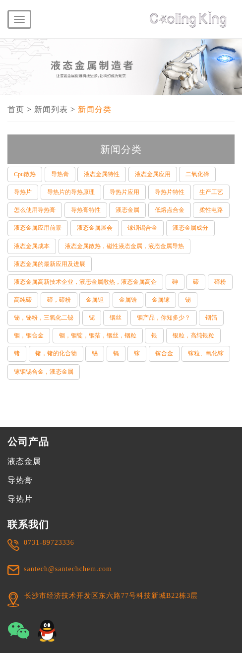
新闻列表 (51, 109)
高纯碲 (23, 299)
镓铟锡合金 (142, 227)
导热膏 (60, 174)
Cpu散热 (25, 174)
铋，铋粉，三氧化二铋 (43, 317)
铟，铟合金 (29, 335)
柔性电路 (211, 209)
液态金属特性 (102, 174)
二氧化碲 (197, 174)
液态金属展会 (95, 227)
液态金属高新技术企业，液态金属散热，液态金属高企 (85, 281)
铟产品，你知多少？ (163, 317)
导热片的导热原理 (71, 192)
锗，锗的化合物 (56, 353)
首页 (15, 109)
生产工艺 (211, 192)
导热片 (23, 192)
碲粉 (220, 281)
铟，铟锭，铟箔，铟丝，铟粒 (97, 335)
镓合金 (164, 353)
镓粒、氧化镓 (206, 353)
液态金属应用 (153, 174)
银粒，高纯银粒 (193, 335)
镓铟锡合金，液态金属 (43, 371)
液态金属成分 (190, 227)
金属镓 (161, 299)
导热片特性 (169, 192)
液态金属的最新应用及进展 (49, 264)
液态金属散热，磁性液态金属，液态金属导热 (124, 246)
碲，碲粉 (59, 299)
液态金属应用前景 (37, 227)
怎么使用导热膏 (35, 209)
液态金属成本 (32, 246)
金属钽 (95, 299)
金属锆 (128, 299)
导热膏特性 (86, 209)
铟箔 (211, 317)
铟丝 (115, 317)
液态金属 (127, 209)
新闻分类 (95, 109)
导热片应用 (124, 192)
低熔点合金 (169, 209)
